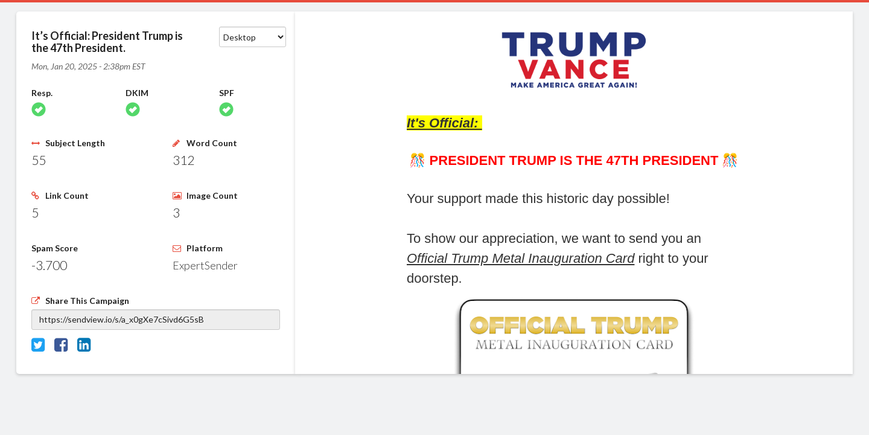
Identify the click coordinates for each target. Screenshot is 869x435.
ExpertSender (205, 265)
